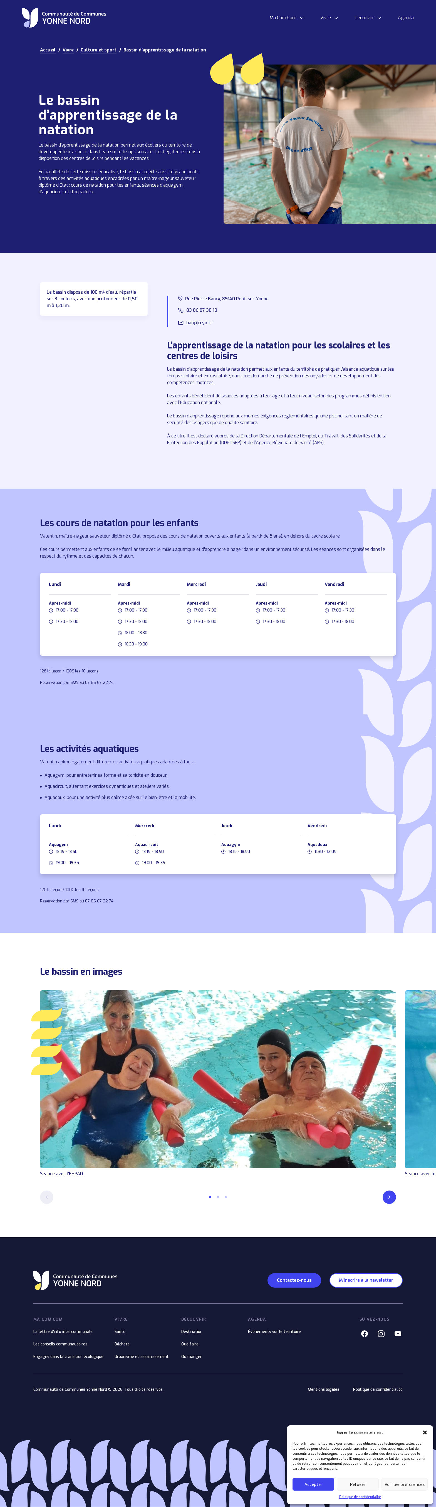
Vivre (325, 18)
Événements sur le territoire (274, 1331)
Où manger (191, 1356)
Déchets (122, 1344)
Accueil (48, 50)
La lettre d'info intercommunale (63, 1331)
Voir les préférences (405, 1484)
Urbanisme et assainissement (142, 1356)
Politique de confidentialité (360, 1497)
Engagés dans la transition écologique (68, 1356)
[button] (425, 1432)
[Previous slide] (46, 1197)
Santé (120, 1331)
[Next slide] (389, 1197)
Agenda (406, 18)
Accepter (313, 1484)
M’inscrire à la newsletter (366, 1280)
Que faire (190, 1344)
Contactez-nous (294, 1280)
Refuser (358, 1484)
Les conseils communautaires (60, 1344)
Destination (191, 1331)
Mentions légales (323, 1389)
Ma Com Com (283, 18)
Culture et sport (99, 50)
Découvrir (364, 18)
